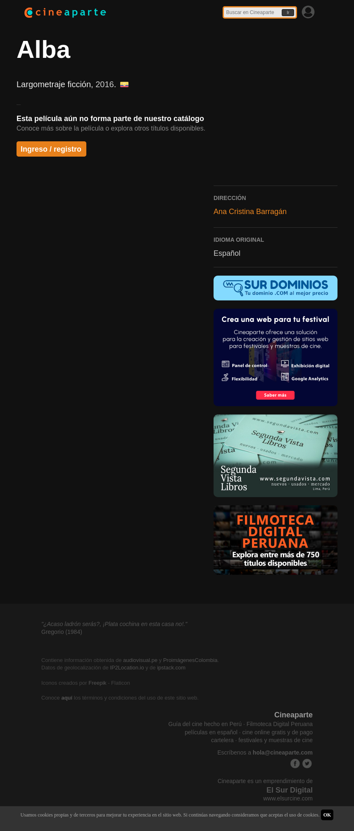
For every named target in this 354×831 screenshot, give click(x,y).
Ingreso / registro (51, 149)
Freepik (97, 683)
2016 (104, 84)
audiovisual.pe (140, 660)
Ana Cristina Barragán (250, 211)
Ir (288, 12)
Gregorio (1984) (61, 632)
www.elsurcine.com (288, 798)
